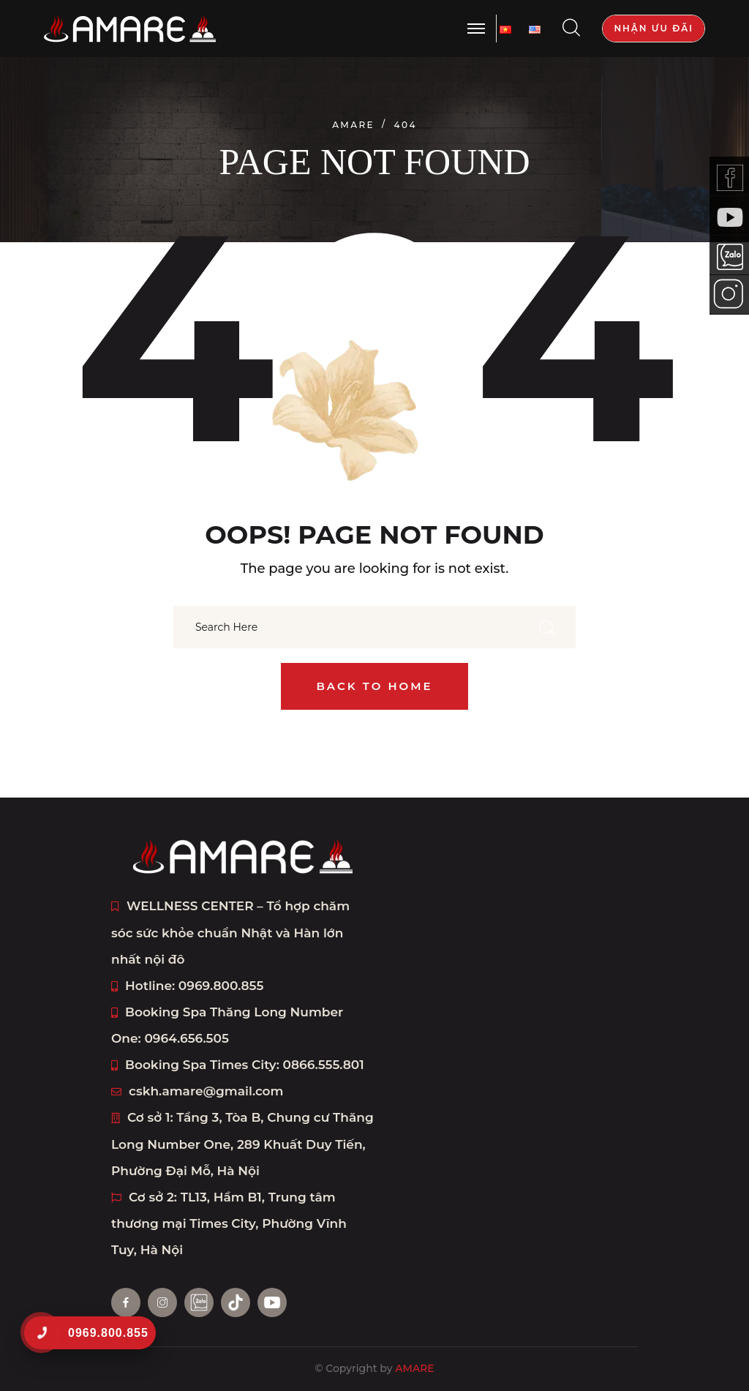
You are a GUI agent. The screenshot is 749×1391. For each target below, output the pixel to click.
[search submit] (547, 627)
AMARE (414, 1368)
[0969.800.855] (41, 1332)
